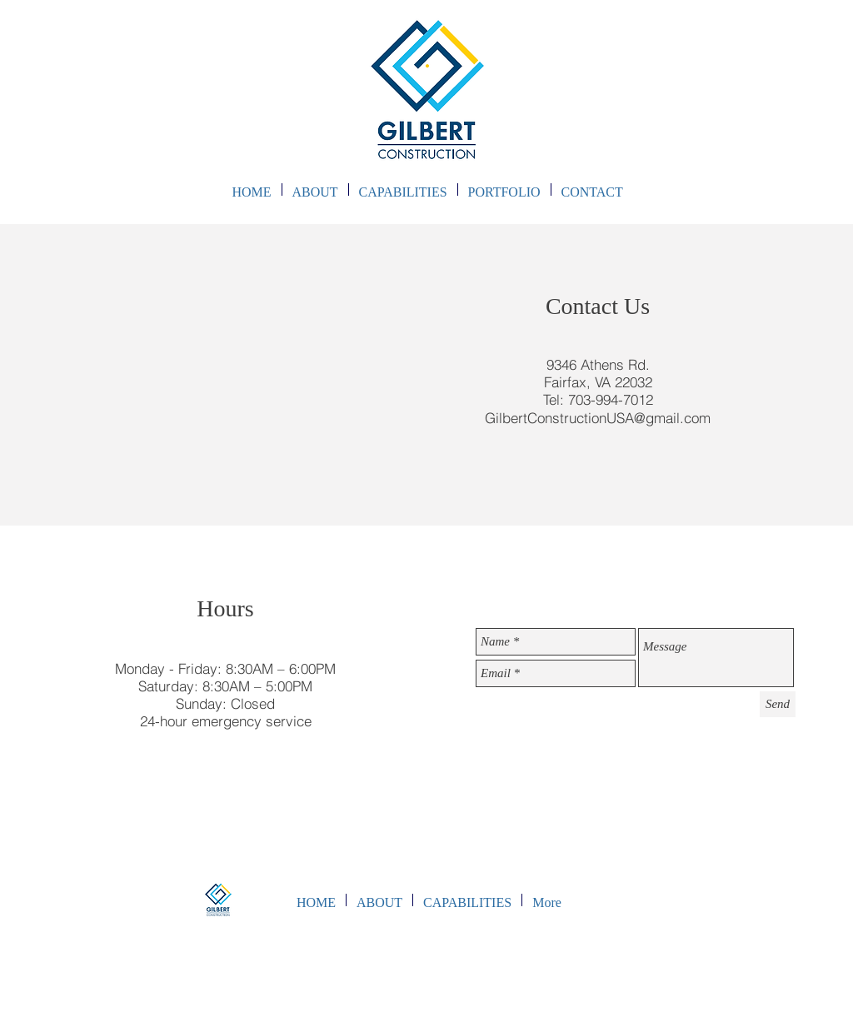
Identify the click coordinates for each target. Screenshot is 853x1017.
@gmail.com (672, 417)
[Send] (778, 704)
